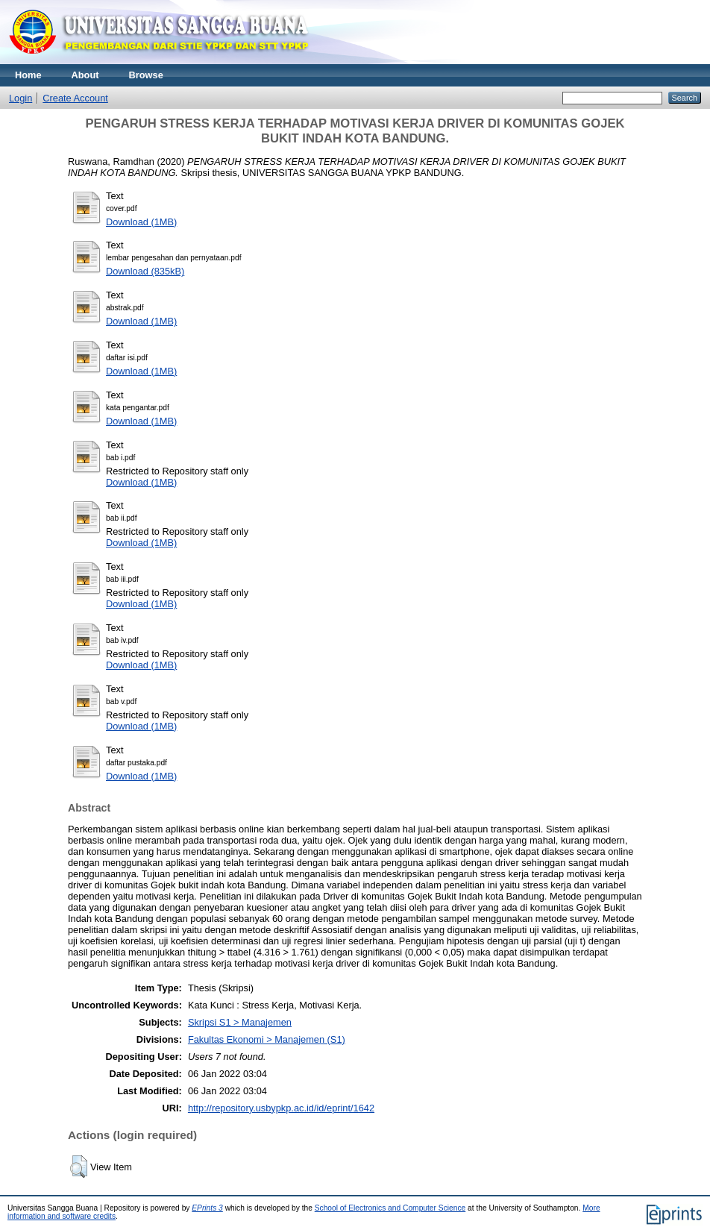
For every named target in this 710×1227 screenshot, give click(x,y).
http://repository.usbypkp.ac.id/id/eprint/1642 (281, 1108)
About (85, 75)
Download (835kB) (145, 271)
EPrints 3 (207, 1208)
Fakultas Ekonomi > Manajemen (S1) (266, 1039)
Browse (146, 75)
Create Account (75, 98)
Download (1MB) (141, 221)
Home (28, 75)
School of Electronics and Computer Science (390, 1208)
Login (20, 98)
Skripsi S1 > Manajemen (240, 1022)
